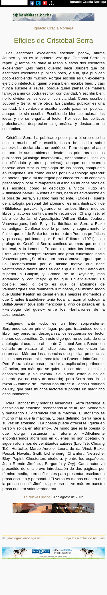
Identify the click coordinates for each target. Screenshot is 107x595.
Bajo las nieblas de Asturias (84, 538)
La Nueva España (37, 497)
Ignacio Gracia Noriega (53, 28)
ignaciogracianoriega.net (24, 538)
